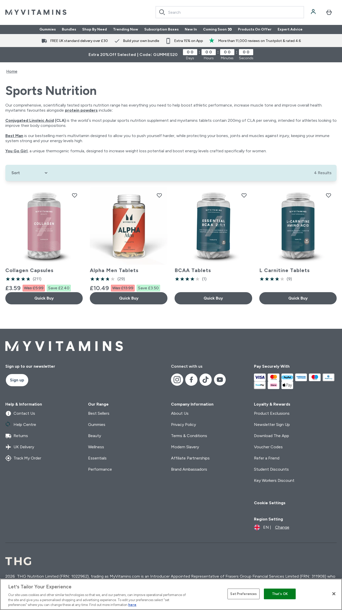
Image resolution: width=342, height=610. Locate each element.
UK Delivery (19, 447)
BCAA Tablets (193, 270)
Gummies (47, 29)
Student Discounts (271, 469)
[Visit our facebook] (191, 380)
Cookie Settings (270, 502)
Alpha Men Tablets (114, 270)
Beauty (94, 435)
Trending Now (125, 29)
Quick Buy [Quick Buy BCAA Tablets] (213, 298)
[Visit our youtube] (220, 380)
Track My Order (23, 458)
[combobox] (229, 12)
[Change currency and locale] (271, 527)
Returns (16, 436)
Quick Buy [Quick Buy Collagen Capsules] (44, 298)
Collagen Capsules (29, 270)
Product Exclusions (272, 413)
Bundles (69, 29)
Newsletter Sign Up (272, 424)
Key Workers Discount (274, 480)
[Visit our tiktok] (206, 380)
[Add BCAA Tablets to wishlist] (244, 195)
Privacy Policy (183, 424)
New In (191, 29)
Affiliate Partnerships (190, 458)
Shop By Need (94, 29)
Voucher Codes (268, 446)
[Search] (162, 12)
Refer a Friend (266, 458)
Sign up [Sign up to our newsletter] (17, 380)
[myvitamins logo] (35, 12)
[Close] (333, 593)
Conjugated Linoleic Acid (29, 120)
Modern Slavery (185, 446)
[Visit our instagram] (177, 380)
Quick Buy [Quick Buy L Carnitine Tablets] (298, 298)
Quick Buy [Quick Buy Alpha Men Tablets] (128, 298)
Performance (100, 469)
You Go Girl (16, 150)
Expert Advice (290, 29)
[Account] (313, 12)
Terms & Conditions (189, 435)
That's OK (280, 594)
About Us (180, 413)
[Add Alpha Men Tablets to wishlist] (159, 195)
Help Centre (20, 425)
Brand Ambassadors (189, 469)
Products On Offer (255, 29)
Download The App (271, 435)
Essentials (97, 458)
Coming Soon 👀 (217, 29)
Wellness (96, 446)
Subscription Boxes (161, 29)
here (132, 605)
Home (11, 71)
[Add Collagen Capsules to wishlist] (74, 195)
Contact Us (20, 413)
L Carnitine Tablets (284, 270)
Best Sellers (98, 413)
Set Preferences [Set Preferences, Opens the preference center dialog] (243, 594)
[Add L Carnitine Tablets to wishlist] (328, 195)
